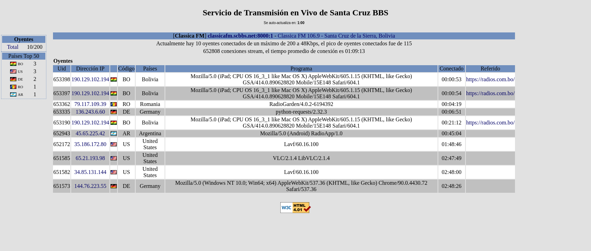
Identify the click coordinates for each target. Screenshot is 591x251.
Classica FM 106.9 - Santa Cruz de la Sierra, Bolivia (336, 36)
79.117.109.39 (90, 104)
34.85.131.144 (90, 172)
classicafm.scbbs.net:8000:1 (240, 36)
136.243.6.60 (90, 112)
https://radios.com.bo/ (490, 79)
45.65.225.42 (90, 133)
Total (12, 47)
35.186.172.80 (90, 144)
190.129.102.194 (90, 79)
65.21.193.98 (90, 158)
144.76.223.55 (90, 186)
